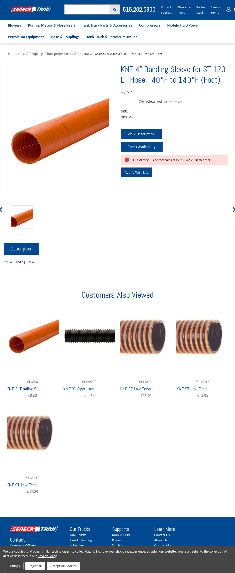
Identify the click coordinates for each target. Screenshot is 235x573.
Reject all (35, 566)
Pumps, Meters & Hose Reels (51, 25)
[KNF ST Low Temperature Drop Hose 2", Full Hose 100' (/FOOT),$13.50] (202, 336)
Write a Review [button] (173, 102)
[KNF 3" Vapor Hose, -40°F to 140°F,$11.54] (89, 336)
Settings (14, 566)
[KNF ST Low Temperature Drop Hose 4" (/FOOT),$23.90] (146, 336)
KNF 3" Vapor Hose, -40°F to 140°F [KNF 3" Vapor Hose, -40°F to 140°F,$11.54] (80, 389)
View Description (141, 134)
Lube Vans (77, 545)
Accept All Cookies (63, 566)
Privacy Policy (47, 556)
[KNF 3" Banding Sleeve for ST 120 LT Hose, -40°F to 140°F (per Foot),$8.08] (33, 336)
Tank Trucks (78, 535)
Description (21, 248)
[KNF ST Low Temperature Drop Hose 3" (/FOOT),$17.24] (33, 432)
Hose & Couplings (65, 36)
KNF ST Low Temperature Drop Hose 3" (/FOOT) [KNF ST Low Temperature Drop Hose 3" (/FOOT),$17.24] (24, 485)
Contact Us (162, 535)
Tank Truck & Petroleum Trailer (111, 36)
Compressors (149, 25)
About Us (160, 540)
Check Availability (141, 148)
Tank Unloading (81, 540)
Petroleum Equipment (26, 36)
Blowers (14, 25)
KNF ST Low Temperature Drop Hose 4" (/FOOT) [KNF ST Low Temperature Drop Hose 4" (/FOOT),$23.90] (137, 389)
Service (117, 545)
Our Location (163, 545)
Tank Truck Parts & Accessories (107, 25)
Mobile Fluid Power (183, 25)
